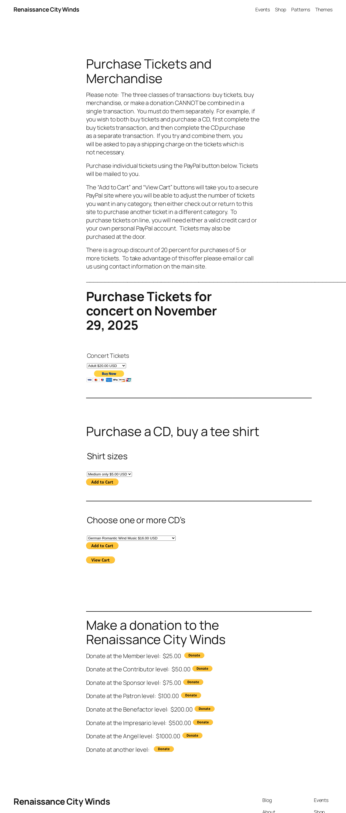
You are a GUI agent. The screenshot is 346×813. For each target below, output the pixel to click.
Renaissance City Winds (46, 9)
